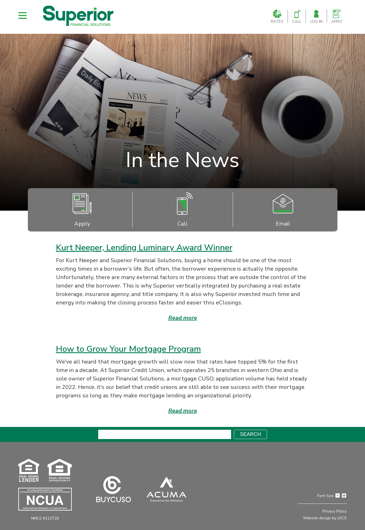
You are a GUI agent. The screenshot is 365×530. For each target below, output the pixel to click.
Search (250, 434)
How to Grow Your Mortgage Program (128, 349)
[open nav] (22, 15)
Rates (277, 17)
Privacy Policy (335, 511)
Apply (336, 17)
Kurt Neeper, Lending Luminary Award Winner (144, 247)
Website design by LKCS (325, 518)
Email (283, 209)
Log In (316, 17)
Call (296, 17)
